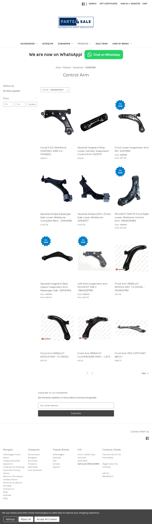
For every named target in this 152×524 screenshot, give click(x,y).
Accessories (29, 43)
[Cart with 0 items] (145, 3)
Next (145, 373)
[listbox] (60, 90)
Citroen (56, 464)
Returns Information (13, 476)
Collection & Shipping (13, 467)
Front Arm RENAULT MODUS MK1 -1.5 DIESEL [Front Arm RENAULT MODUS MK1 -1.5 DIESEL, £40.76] (54, 355)
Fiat (54, 461)
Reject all (26, 519)
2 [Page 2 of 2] (92, 373)
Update (32, 104)
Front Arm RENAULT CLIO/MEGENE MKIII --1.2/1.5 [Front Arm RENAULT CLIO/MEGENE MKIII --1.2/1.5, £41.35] (93, 355)
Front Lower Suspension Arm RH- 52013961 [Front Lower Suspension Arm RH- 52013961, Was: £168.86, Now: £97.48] (132, 149)
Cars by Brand (122, 43)
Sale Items (102, 43)
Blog (5, 492)
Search (92, 3)
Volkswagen (58, 454)
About (6, 457)
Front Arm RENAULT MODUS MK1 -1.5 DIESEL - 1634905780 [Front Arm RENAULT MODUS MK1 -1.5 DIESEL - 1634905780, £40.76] (130, 287)
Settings (10, 519)
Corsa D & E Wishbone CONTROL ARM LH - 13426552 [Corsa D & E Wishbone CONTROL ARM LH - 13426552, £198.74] (53, 151)
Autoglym (47, 43)
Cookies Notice (10, 479)
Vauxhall (57, 457)
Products (84, 43)
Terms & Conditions (12, 482)
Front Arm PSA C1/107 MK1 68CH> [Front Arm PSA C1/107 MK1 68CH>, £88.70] (130, 355)
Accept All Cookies (47, 519)
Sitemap (7, 495)
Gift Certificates (108, 3)
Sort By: (45, 90)
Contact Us (8, 489)
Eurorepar (65, 43)
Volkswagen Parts (12, 454)
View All (56, 467)
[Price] (20, 98)
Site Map (7, 486)
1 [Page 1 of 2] (87, 373)
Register (135, 3)
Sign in (124, 3)
